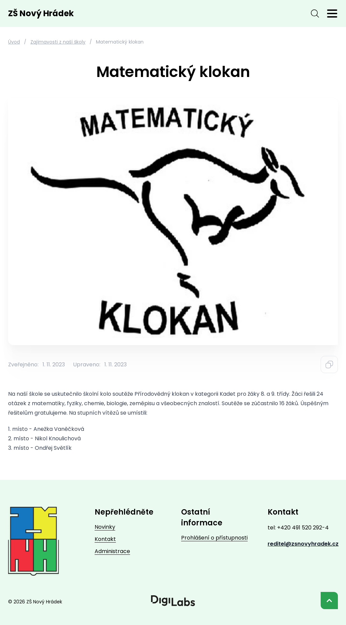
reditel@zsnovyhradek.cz (303, 544)
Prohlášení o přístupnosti (214, 538)
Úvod (14, 41)
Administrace (112, 551)
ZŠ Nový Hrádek (41, 13)
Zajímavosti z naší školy (57, 41)
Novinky (105, 527)
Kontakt (105, 539)
